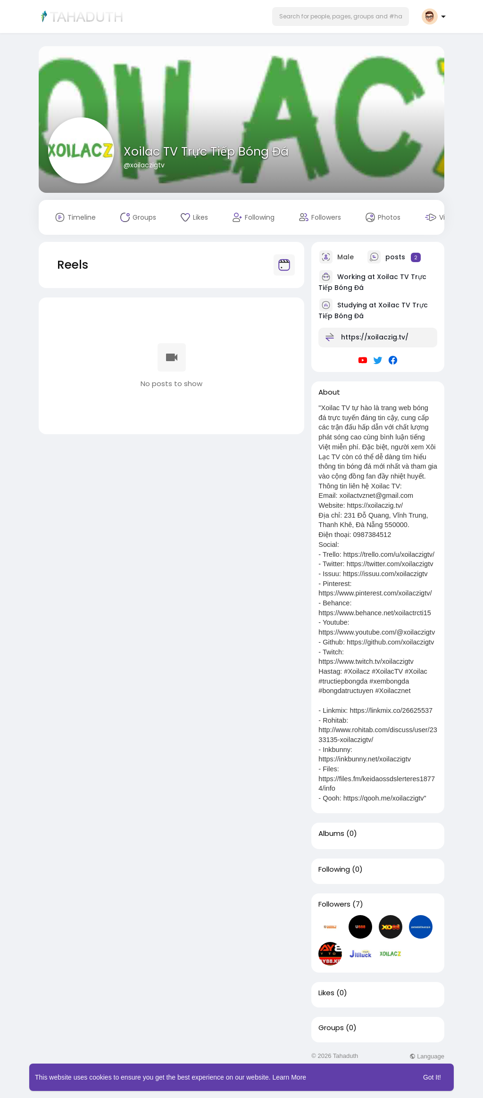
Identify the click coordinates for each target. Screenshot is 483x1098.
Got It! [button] (432, 1077)
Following (334, 869)
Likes (326, 993)
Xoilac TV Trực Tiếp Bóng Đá (206, 151)
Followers (334, 904)
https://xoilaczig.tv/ (374, 337)
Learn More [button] (290, 1077)
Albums (331, 833)
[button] (340, 16)
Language (426, 1056)
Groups (331, 1028)
